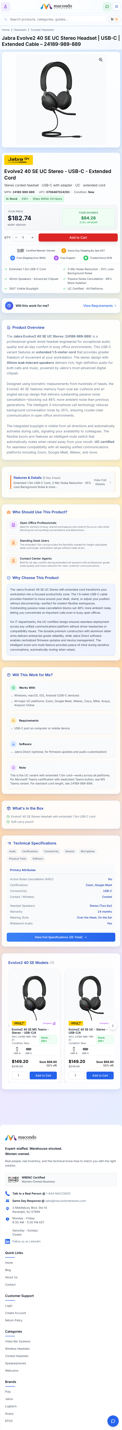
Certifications (30, 851)
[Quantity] (20, 1075)
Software (37, 858)
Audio (12, 851)
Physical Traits (17, 858)
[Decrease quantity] (16, 237)
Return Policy (14, 1320)
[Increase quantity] (32, 237)
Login (8, 1305)
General (69, 851)
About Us (11, 1277)
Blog (8, 1270)
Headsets (20, 29)
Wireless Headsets (17, 1348)
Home (6, 29)
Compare (49, 1023)
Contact (10, 1284)
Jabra (9, 1399)
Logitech (11, 1406)
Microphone (88, 851)
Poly (8, 1391)
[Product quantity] (24, 237)
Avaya (9, 1413)
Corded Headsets (42, 29)
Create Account (15, 1313)
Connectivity (51, 851)
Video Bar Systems (17, 1341)
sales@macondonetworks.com (65, 1200)
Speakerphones (15, 1363)
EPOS (9, 1420)
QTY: (7, 237)
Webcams (11, 1370)
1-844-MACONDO (58, 1193)
